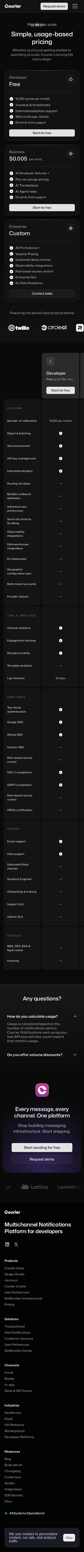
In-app (9, 1384)
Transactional (14, 1326)
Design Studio (14, 1274)
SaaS (8, 1419)
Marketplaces (14, 1431)
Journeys (11, 1280)
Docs (8, 1501)
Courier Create (15, 1286)
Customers (12, 1477)
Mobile (9, 1378)
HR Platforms (14, 1425)
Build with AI (13, 1465)
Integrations (13, 1489)
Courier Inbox (14, 1268)
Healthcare (12, 1413)
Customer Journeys (18, 1338)
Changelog (12, 1471)
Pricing (9, 1304)
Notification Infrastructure (23, 1298)
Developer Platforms (19, 1437)
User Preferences (16, 1292)
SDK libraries (13, 1495)
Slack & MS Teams (18, 1391)
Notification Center (18, 1350)
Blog (7, 1459)
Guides (9, 1483)
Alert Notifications (17, 1332)
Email (8, 1372)
